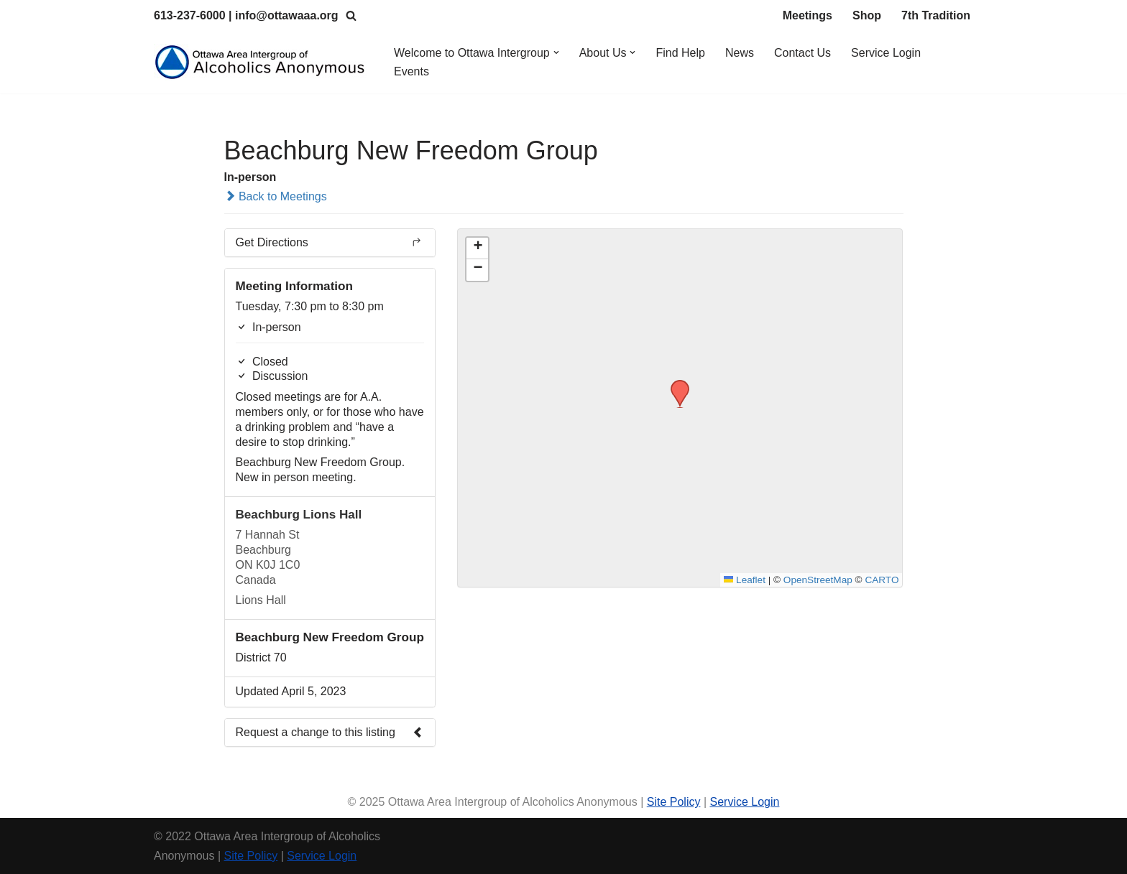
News (739, 53)
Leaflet (744, 580)
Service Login (886, 53)
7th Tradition (935, 15)
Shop (866, 15)
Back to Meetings (275, 196)
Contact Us (802, 53)
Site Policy (674, 802)
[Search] (351, 15)
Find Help (680, 53)
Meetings (807, 15)
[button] (556, 52)
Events (411, 71)
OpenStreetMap (817, 580)
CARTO (881, 580)
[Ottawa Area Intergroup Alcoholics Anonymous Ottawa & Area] (261, 62)
